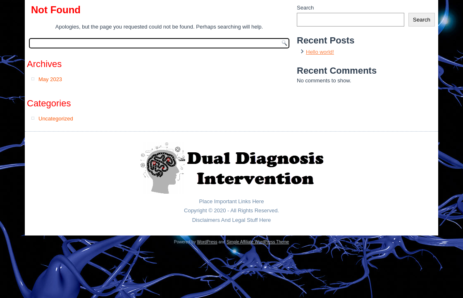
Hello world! (320, 52)
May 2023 (50, 79)
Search (305, 8)
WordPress (207, 242)
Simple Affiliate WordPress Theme (258, 242)
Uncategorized (55, 118)
